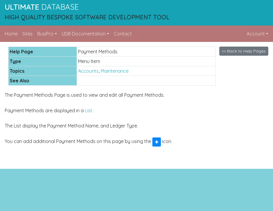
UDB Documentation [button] (84, 34)
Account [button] (256, 34)
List (88, 110)
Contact (123, 34)
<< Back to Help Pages (244, 51)
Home (11, 34)
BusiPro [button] (45, 34)
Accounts (88, 71)
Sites (27, 34)
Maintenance (115, 71)
